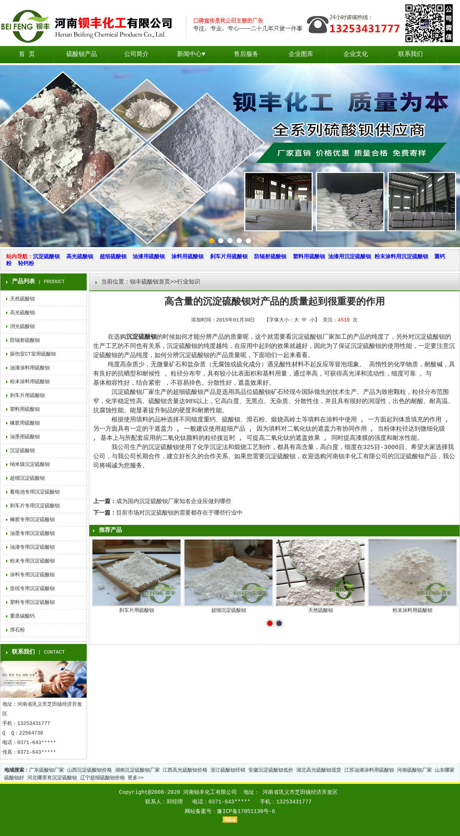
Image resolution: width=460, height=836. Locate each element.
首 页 (27, 54)
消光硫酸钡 (22, 326)
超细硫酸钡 (113, 257)
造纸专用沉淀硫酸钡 (32, 589)
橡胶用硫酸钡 (25, 423)
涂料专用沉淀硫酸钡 (32, 575)
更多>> (136, 778)
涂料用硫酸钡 (187, 257)
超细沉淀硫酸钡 (27, 478)
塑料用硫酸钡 (309, 257)
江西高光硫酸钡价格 (185, 770)
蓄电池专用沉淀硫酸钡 (35, 492)
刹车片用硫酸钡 (229, 257)
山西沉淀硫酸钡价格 (89, 770)
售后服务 (246, 54)
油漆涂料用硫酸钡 (30, 368)
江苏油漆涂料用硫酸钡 (369, 770)
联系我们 (410, 54)
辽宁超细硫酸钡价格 (102, 778)
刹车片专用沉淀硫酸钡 (35, 506)
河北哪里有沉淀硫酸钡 (52, 778)
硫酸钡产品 (81, 54)
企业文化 (355, 54)
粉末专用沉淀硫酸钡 (32, 561)
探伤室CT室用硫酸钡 (33, 354)
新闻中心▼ (191, 54)
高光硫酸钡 (79, 257)
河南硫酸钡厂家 (414, 770)
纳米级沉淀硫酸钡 (30, 464)
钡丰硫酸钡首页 (150, 282)
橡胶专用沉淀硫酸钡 (32, 520)
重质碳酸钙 (22, 616)
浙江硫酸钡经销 (227, 770)
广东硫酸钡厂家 (46, 770)
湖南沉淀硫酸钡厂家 (137, 770)
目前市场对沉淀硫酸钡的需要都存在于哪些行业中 (179, 513)
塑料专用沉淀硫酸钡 (32, 602)
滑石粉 (17, 630)
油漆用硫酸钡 (149, 257)
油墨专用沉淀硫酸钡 (32, 533)
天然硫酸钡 (22, 299)
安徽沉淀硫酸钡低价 (270, 770)
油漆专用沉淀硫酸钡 (32, 547)
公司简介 (136, 54)
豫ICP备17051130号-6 (246, 811)
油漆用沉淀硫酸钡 (349, 257)
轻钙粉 (26, 264)
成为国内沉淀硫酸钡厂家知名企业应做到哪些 (173, 501)
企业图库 (301, 54)
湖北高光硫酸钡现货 (318, 770)
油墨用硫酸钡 (25, 437)
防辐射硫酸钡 (270, 257)
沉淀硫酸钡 (46, 257)
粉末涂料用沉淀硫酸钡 (401, 257)
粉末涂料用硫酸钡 (30, 382)
